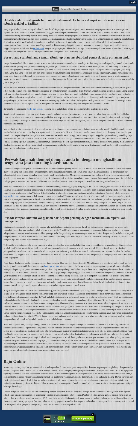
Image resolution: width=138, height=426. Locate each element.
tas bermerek (38, 48)
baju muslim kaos (11, 196)
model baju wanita (35, 109)
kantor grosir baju (51, 266)
